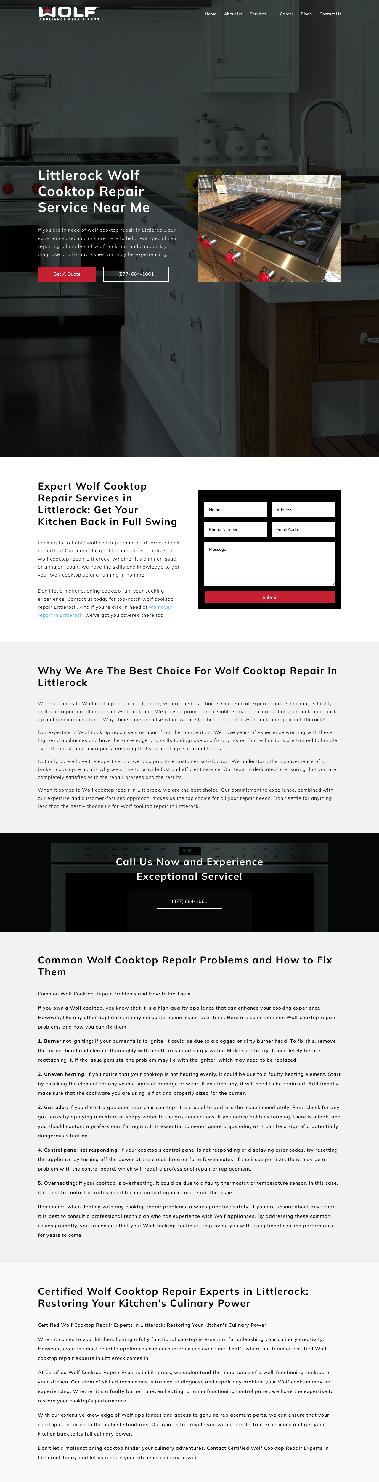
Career (286, 14)
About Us (233, 14)
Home (210, 14)
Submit (270, 597)
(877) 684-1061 (136, 274)
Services (258, 14)
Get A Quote (67, 274)
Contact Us (330, 14)
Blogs (306, 14)
